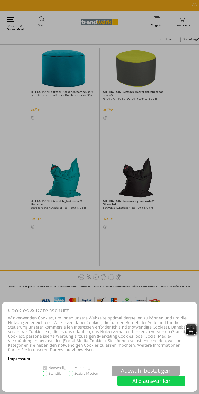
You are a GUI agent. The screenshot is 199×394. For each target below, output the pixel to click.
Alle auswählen (151, 380)
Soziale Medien (86, 373)
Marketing (82, 368)
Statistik (55, 373)
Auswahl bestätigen (146, 370)
